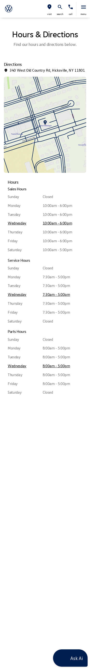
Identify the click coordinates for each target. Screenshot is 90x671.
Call (70, 13)
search (60, 13)
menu (83, 13)
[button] (49, 9)
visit (49, 13)
